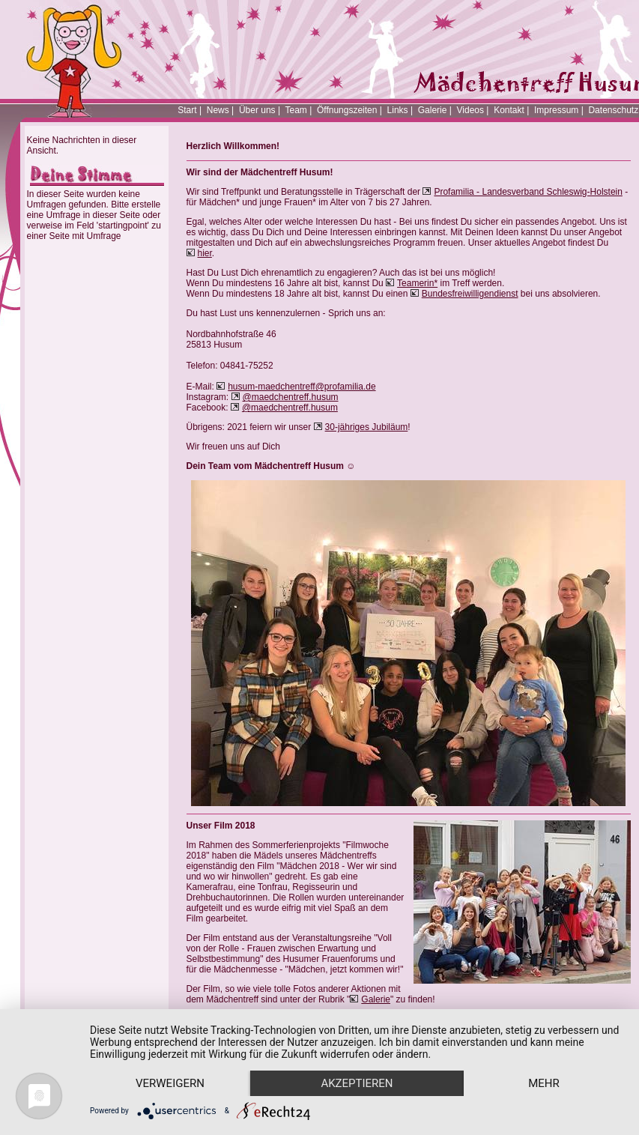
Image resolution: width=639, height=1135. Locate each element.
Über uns (257, 110)
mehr (544, 1083)
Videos (470, 110)
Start (187, 110)
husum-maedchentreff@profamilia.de (301, 386)
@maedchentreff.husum (291, 397)
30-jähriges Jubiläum (366, 427)
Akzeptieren (357, 1083)
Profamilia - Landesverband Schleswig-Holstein (528, 192)
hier (205, 253)
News (218, 110)
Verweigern (170, 1083)
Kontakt (509, 110)
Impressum (556, 110)
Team (295, 110)
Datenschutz (613, 110)
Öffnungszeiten (347, 110)
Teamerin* (417, 283)
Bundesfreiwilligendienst (470, 293)
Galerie (432, 110)
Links (397, 110)
